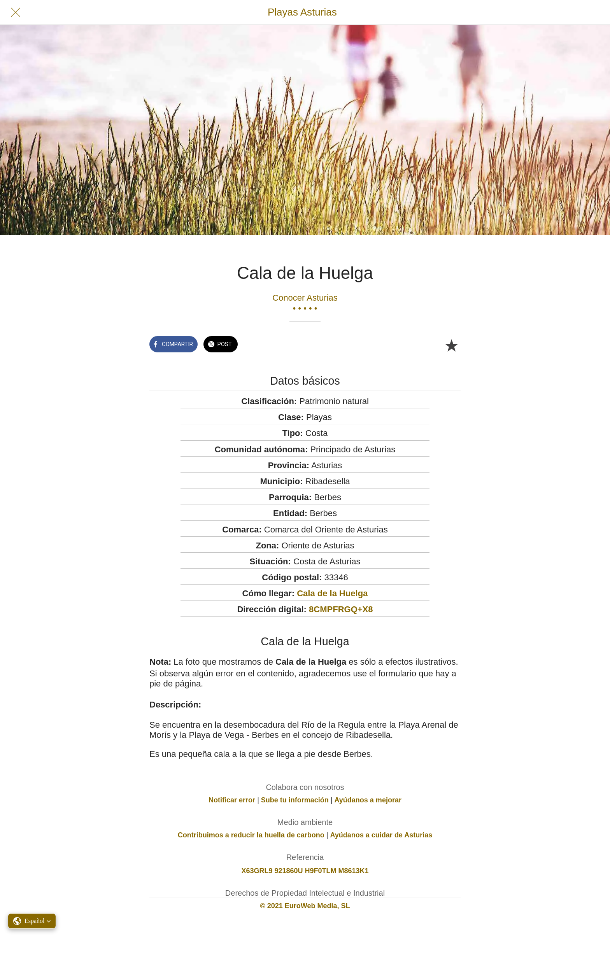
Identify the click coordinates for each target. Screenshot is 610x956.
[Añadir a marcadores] (451, 345)
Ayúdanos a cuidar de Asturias (381, 835)
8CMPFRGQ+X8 (341, 609)
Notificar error (232, 800)
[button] (32, 921)
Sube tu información (295, 800)
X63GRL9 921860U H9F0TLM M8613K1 (304, 871)
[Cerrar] (15, 12)
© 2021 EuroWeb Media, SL (305, 906)
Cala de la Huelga (332, 593)
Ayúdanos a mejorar (368, 800)
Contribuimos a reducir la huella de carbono (251, 835)
